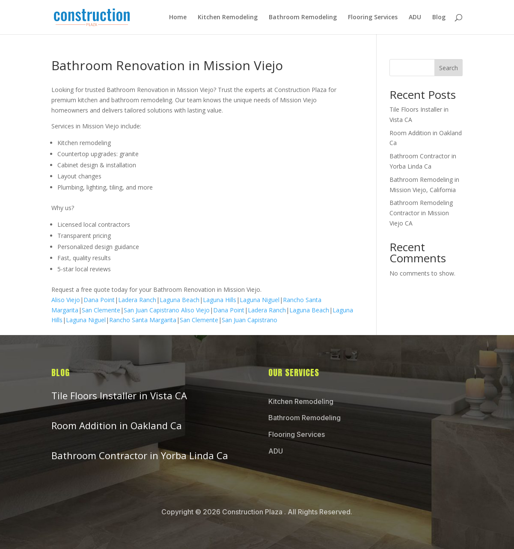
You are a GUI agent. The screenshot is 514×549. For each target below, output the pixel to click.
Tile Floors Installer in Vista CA (119, 395)
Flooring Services (373, 17)
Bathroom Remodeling (303, 17)
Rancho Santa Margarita (142, 320)
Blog (439, 17)
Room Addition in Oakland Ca (116, 425)
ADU (415, 17)
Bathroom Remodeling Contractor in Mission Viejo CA (421, 213)
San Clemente (101, 310)
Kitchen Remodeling (228, 17)
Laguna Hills (219, 300)
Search (448, 68)
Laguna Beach (179, 300)
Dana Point (99, 300)
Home (178, 17)
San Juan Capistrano (151, 310)
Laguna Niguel (259, 300)
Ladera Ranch (137, 300)
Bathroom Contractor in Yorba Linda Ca (139, 455)
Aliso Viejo (65, 300)
